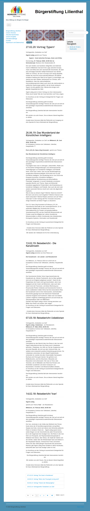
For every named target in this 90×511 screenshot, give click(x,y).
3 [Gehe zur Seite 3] (43, 495)
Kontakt (8, 40)
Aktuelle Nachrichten (12, 35)
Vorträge (29, 42)
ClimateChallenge (11, 38)
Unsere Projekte (11, 36)
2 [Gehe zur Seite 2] (40, 495)
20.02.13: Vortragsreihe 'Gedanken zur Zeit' (40, 486)
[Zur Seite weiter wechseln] (48, 495)
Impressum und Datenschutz (15, 42)
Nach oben (80, 507)
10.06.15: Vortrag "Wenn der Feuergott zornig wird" (43, 479)
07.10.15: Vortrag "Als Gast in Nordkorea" (40, 475)
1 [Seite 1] (36, 495)
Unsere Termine (11, 33)
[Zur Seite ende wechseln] (52, 495)
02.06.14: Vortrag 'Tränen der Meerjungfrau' (40, 483)
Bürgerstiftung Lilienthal (13, 31)
